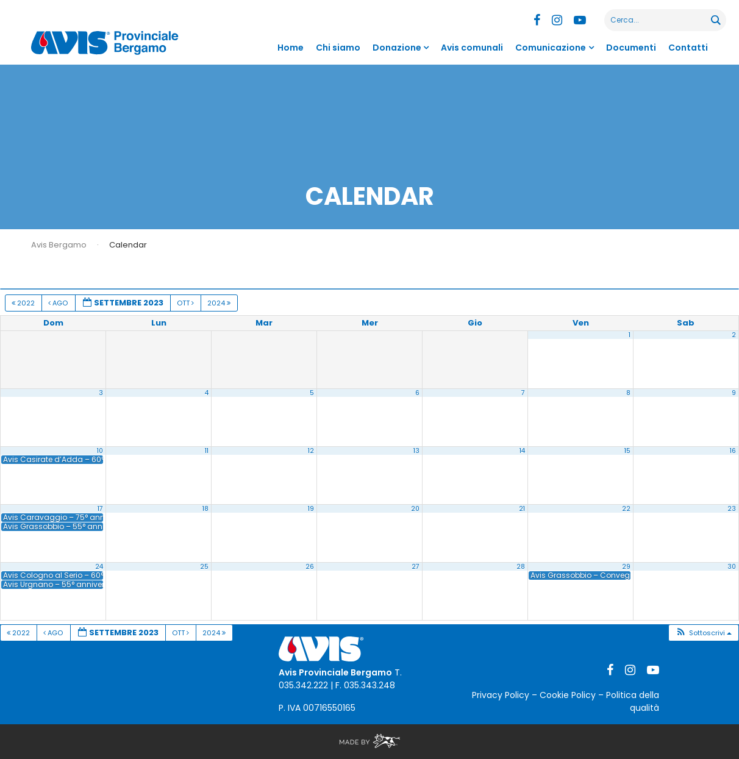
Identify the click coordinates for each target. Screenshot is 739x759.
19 (311, 508)
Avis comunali (472, 47)
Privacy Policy (500, 695)
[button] (703, 633)
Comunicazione (550, 47)
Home (290, 47)
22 (626, 508)
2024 (219, 303)
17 (100, 508)
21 (522, 508)
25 (204, 566)
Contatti (688, 47)
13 (416, 450)
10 (100, 450)
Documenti (631, 47)
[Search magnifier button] (715, 20)
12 (311, 450)
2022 (24, 303)
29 (626, 566)
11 (207, 450)
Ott (186, 303)
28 (520, 566)
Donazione (397, 47)
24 (99, 566)
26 (309, 566)
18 (205, 508)
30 (731, 566)
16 (733, 450)
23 (731, 508)
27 (415, 566)
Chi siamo (338, 47)
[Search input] (658, 20)
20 (415, 508)
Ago (59, 303)
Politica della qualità (632, 701)
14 (522, 450)
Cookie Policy (568, 695)
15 (627, 450)
